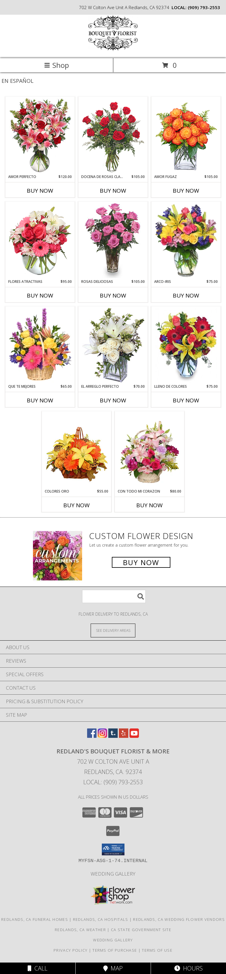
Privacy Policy (70, 950)
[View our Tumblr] (113, 736)
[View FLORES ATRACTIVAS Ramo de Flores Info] (40, 240)
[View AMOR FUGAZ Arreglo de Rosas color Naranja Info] (186, 135)
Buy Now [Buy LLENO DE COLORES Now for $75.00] (186, 400)
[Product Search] (114, 596)
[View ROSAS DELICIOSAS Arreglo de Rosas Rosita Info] (113, 240)
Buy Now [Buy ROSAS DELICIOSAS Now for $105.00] (113, 295)
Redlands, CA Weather (80, 929)
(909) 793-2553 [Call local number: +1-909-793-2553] (204, 7)
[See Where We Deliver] (113, 630)
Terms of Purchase (114, 950)
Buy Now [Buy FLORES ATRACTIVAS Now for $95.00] (40, 295)
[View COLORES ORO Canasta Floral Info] (77, 450)
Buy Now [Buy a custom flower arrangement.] (141, 562)
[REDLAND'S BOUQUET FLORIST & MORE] (113, 50)
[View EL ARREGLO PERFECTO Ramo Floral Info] (113, 345)
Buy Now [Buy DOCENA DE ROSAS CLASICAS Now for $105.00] (113, 190)
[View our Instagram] (102, 736)
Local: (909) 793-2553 (113, 782)
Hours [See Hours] (188, 968)
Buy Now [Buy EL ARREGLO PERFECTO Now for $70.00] (113, 400)
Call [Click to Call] (37, 968)
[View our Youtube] (134, 736)
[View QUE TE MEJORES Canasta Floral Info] (40, 345)
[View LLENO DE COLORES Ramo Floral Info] (186, 345)
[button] (113, 849)
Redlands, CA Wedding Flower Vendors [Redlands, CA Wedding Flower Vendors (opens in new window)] (179, 919)
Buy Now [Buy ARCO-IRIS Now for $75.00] (186, 295)
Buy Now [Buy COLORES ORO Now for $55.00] (76, 505)
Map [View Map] (113, 968)
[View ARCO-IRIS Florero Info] (186, 240)
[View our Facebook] (92, 736)
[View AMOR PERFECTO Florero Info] (40, 135)
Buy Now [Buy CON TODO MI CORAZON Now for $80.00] (149, 505)
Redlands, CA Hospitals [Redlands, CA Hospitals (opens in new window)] (100, 919)
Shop (56, 65)
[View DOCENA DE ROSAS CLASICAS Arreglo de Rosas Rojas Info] (113, 135)
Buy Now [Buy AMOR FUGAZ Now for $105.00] (186, 190)
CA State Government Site (141, 929)
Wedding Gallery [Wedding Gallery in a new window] (113, 873)
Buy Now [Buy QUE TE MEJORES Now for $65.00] (40, 400)
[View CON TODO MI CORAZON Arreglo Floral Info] (150, 450)
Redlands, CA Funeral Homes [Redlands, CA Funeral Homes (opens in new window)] (34, 919)
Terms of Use (157, 950)
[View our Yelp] (123, 736)
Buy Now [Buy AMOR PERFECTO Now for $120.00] (40, 190)
